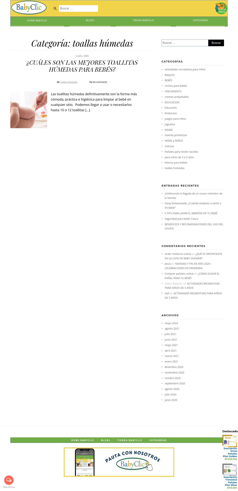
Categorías (200, 20)
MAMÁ (169, 129)
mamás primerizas (176, 135)
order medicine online (178, 254)
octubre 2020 (173, 378)
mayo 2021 (171, 345)
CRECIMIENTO (173, 91)
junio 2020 (171, 400)
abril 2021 (171, 350)
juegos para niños (175, 118)
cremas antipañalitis (177, 97)
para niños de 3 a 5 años (179, 157)
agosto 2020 (172, 389)
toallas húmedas (68, 82)
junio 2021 (171, 339)
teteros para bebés (176, 162)
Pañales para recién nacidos (181, 151)
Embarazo (171, 113)
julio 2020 (170, 394)
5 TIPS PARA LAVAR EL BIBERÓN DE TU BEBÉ (191, 213)
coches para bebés (176, 85)
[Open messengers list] (8, 480)
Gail (167, 293)
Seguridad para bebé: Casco (181, 218)
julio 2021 (170, 334)
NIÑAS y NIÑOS (174, 140)
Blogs (90, 20)
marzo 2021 (172, 356)
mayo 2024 (171, 323)
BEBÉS (168, 80)
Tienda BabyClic (143, 20)
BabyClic (170, 75)
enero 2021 (171, 361)
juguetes (170, 124)
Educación (171, 107)
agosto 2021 (172, 328)
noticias (169, 146)
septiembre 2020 (175, 383)
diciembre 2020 (174, 367)
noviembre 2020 (174, 372)
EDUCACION (172, 102)
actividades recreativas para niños (185, 69)
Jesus (168, 263)
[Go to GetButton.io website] (9, 487)
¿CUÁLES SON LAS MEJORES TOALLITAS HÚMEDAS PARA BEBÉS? (82, 65)
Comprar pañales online (179, 273)
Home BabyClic (37, 20)
